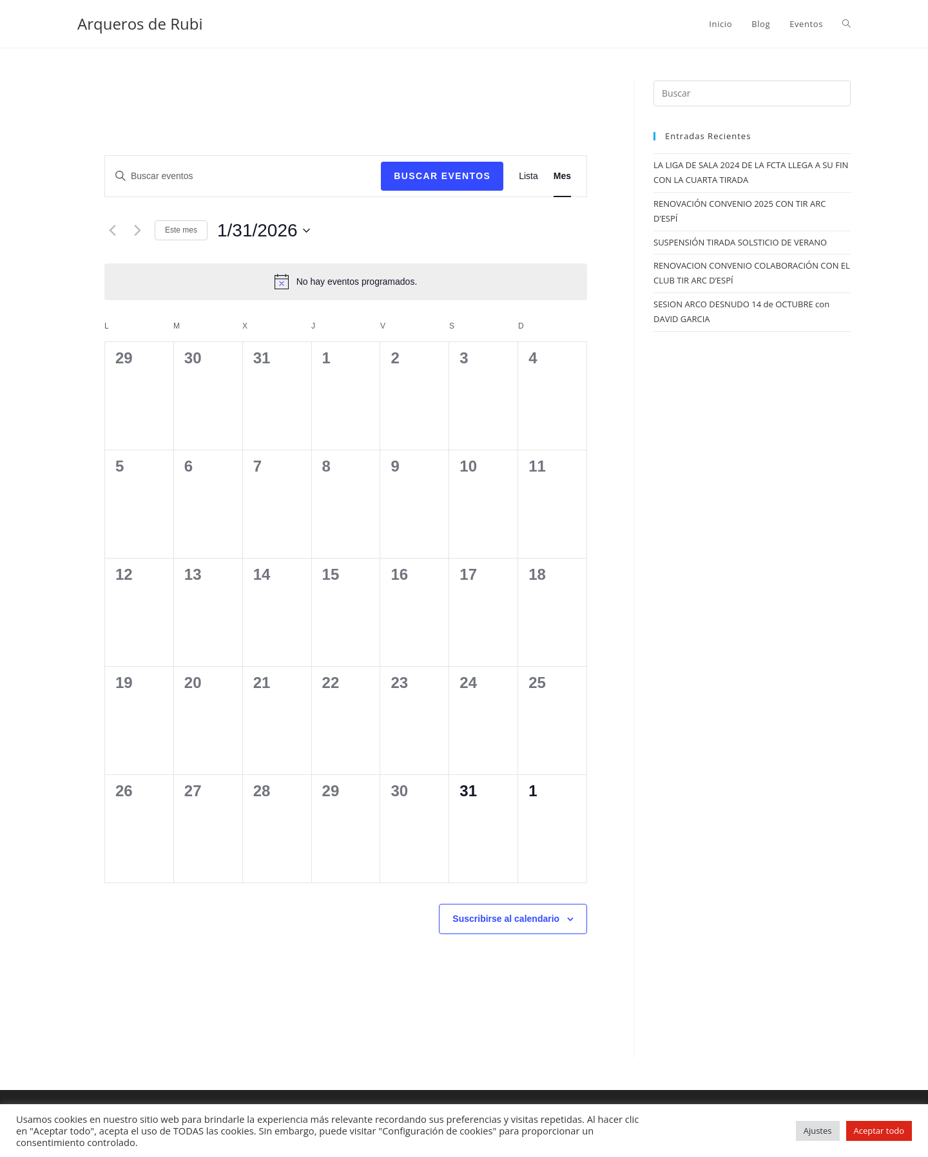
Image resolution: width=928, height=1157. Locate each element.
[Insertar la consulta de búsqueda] (752, 93)
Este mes (181, 229)
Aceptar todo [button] (879, 1130)
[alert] (345, 281)
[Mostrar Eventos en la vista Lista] (528, 176)
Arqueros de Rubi (139, 23)
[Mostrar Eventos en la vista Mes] (562, 176)
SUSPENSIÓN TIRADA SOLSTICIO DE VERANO (740, 242)
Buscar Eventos (442, 176)
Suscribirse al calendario (505, 918)
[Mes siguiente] (137, 230)
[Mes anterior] (112, 230)
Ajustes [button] (818, 1130)
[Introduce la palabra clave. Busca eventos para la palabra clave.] (243, 176)
